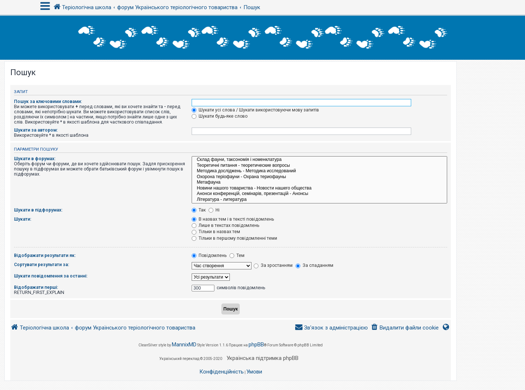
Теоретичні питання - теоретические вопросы (319, 166)
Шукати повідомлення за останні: (50, 276)
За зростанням (273, 265)
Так (199, 210)
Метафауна (319, 182)
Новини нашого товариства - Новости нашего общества (319, 188)
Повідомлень (209, 255)
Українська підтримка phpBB (262, 358)
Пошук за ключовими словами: (48, 101)
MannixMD (184, 344)
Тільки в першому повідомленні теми (234, 238)
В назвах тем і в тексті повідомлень (233, 219)
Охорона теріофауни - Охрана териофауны (319, 177)
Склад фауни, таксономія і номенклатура (319, 160)
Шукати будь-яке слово (219, 116)
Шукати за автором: (36, 130)
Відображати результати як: (45, 255)
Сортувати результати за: (41, 264)
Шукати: (22, 219)
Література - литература (319, 200)
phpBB (256, 344)
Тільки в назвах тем (216, 231)
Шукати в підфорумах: (38, 210)
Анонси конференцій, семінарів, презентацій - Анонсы (319, 194)
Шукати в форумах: (34, 158)
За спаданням (314, 265)
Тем (237, 255)
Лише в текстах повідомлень (225, 225)
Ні (214, 210)
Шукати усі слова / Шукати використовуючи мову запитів (255, 110)
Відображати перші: (36, 287)
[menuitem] (404, 328)
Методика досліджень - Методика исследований (319, 171)
